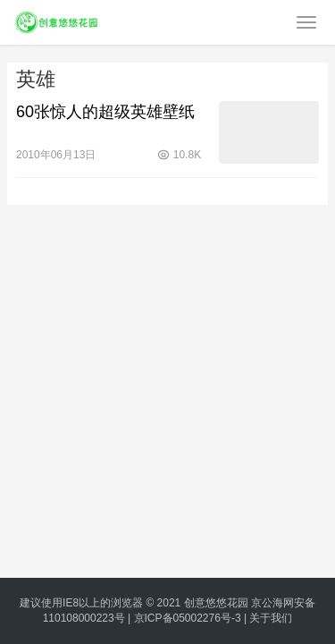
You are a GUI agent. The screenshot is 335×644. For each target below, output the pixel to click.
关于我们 (270, 618)
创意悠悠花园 (216, 603)
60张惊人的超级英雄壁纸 (105, 112)
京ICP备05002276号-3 (187, 618)
